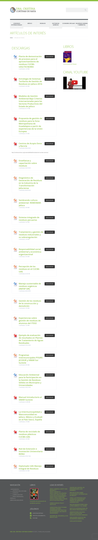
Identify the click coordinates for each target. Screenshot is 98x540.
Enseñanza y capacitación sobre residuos (28, 163)
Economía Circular (69, 23)
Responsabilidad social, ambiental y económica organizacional (30, 252)
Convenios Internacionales (16, 24)
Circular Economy (76, 521)
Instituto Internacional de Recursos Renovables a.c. (79, 509)
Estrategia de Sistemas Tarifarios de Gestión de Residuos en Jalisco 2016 (30, 81)
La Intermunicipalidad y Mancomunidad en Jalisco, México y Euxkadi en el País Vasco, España (30, 415)
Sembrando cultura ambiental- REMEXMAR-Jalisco (30, 203)
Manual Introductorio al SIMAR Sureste (30, 398)
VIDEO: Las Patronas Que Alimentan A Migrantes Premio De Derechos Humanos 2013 (78, 500)
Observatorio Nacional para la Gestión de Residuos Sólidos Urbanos (78, 513)
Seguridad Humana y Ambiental (82, 24)
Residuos (43, 23)
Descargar (49, 56)
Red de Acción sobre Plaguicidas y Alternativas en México (78, 494)
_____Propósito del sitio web (18, 491)
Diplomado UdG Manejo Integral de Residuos (30, 467)
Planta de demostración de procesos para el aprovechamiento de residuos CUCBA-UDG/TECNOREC (30, 61)
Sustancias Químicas (55, 24)
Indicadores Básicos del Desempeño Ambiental (78, 518)
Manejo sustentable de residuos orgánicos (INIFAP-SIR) (30, 286)
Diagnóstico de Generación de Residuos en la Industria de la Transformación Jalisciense (30, 183)
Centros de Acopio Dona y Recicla (30, 144)
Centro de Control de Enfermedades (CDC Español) (77, 489)
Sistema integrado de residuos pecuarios (29, 218)
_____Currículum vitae (16, 494)
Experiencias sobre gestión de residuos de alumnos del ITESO (30, 320)
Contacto (13, 498)
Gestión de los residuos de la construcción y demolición (30, 303)
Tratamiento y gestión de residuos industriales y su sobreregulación (31, 234)
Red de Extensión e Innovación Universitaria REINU (31, 451)
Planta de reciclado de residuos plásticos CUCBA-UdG (29, 434)
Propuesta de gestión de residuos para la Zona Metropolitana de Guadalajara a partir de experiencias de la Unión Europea (31, 125)
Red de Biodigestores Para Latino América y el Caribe (78, 505)
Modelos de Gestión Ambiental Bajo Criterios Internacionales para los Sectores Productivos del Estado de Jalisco (30, 101)
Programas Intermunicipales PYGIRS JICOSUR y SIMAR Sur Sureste (31, 359)
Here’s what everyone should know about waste (58, 498)
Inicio (11, 37)
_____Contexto (14, 493)
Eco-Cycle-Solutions (57, 500)
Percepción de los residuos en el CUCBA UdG (29, 269)
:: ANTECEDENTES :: (15, 489)
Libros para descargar (16, 500)
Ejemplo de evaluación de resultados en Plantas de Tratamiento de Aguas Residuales (31, 339)
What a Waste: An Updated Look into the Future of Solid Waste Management (58, 495)
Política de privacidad (44, 531)
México (30, 23)
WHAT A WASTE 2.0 (55, 491)
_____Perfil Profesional (17, 496)
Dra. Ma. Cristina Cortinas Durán (21, 531)
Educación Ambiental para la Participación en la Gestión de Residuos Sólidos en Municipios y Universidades (30, 380)
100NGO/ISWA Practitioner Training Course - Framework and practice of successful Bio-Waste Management (58, 510)
